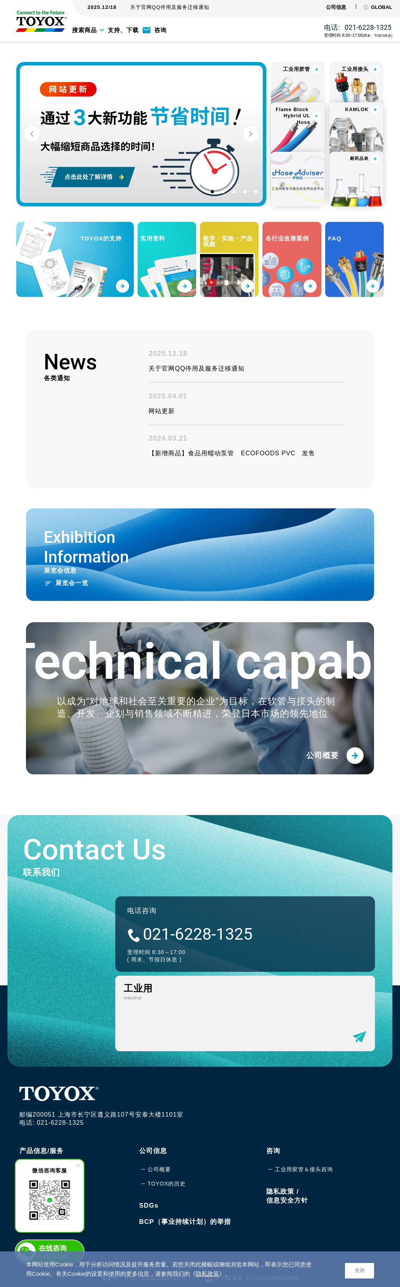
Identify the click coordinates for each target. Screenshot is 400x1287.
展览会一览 (71, 608)
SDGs (149, 1192)
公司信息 (336, 7)
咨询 (160, 30)
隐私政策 (207, 1273)
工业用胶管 (42, 1156)
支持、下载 (123, 30)
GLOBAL (377, 7)
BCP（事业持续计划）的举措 (185, 1208)
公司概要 (159, 1156)
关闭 (360, 1270)
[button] (32, 134)
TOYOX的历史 (167, 1171)
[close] (78, 1165)
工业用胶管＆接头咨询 (304, 1156)
